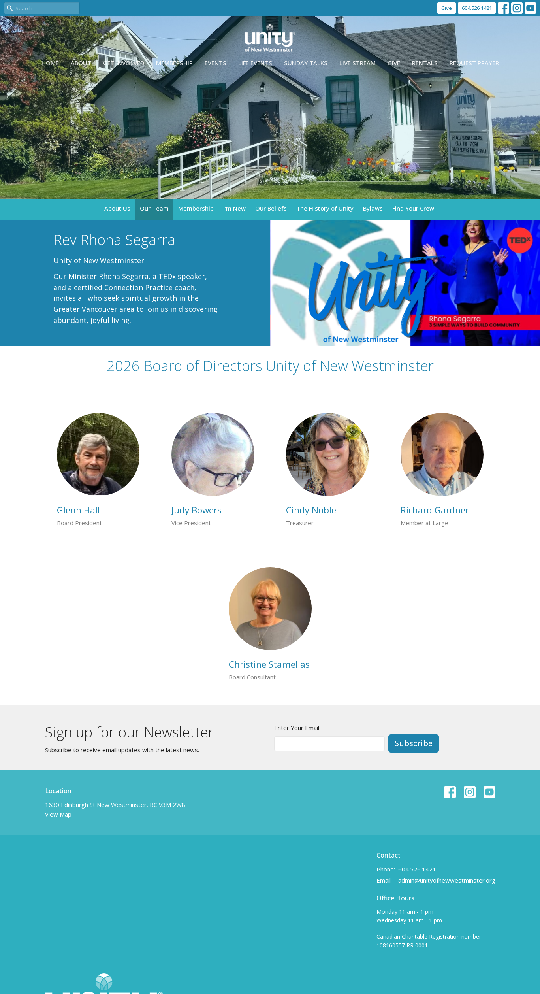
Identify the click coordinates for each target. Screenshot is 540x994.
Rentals (425, 63)
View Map (58, 814)
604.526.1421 (477, 7)
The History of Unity (325, 208)
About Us (117, 208)
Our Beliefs (271, 208)
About (81, 63)
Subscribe (414, 743)
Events (215, 63)
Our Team (154, 208)
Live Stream (357, 63)
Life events (255, 63)
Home (50, 63)
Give (446, 7)
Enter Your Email (296, 728)
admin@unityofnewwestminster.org (446, 880)
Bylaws (373, 208)
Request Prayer (474, 63)
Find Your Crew (413, 208)
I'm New (234, 208)
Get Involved (123, 63)
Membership (174, 63)
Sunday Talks (305, 63)
